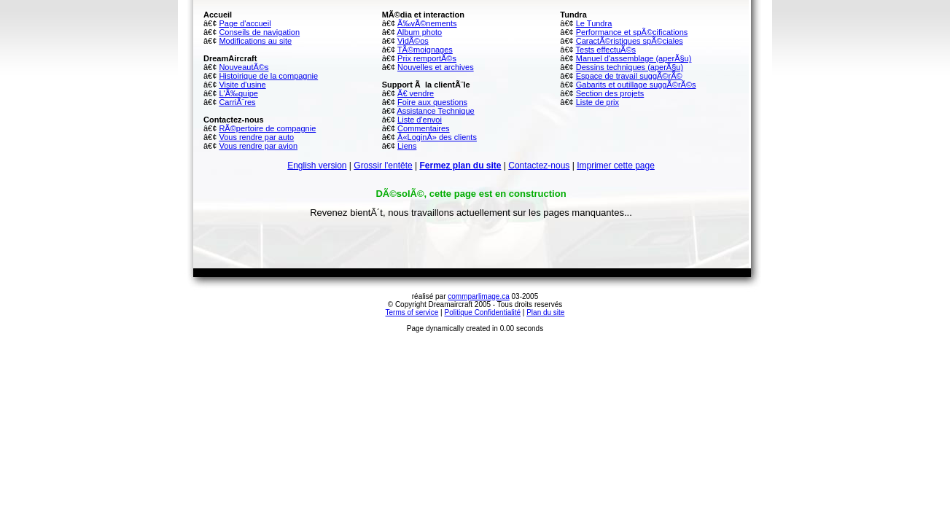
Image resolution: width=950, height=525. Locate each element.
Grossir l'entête (383, 165)
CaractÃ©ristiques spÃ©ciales (629, 40)
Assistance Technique (435, 110)
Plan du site (545, 312)
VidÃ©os (413, 40)
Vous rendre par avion (258, 145)
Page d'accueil (244, 23)
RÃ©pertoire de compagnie (267, 128)
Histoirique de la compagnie (268, 75)
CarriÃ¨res (237, 102)
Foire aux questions (432, 102)
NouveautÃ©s (243, 67)
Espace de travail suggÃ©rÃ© (629, 75)
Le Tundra (594, 23)
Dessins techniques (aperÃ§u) (629, 67)
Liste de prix (597, 102)
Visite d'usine (242, 84)
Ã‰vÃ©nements (426, 23)
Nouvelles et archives (435, 67)
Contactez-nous (538, 165)
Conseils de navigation (259, 32)
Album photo (419, 32)
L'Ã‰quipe (238, 93)
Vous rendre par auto (256, 137)
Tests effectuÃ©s (606, 49)
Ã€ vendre (415, 93)
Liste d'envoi (419, 119)
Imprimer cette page (616, 165)
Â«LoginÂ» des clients (437, 137)
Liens (406, 145)
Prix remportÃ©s (426, 58)
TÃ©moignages (425, 49)
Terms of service (412, 312)
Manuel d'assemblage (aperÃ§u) (634, 58)
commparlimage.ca (478, 296)
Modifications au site (255, 40)
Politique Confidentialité (483, 312)
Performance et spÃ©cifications (632, 32)
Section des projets (610, 93)
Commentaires (423, 128)
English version (316, 165)
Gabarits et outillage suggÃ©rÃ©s (636, 84)
